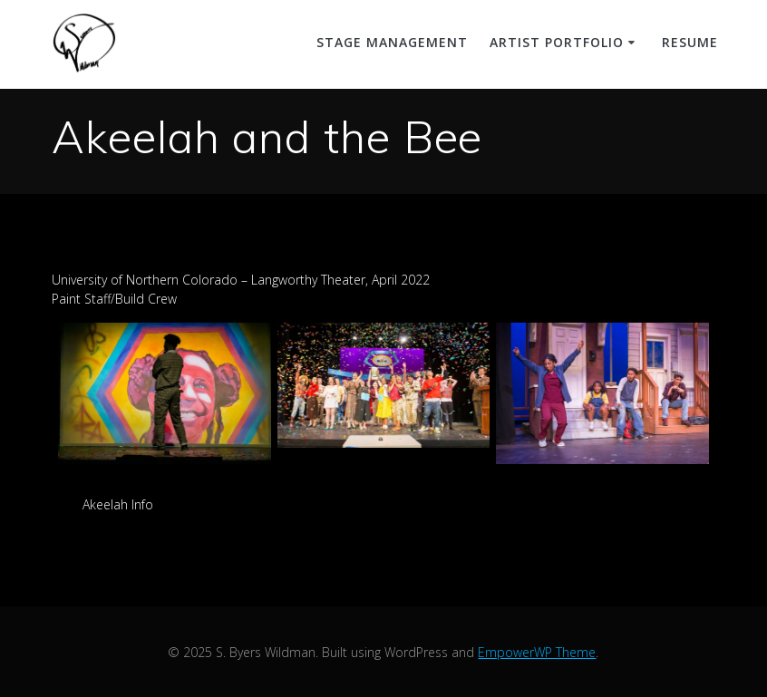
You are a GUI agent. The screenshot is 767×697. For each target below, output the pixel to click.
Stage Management (392, 42)
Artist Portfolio (557, 42)
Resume (690, 42)
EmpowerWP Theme (537, 652)
